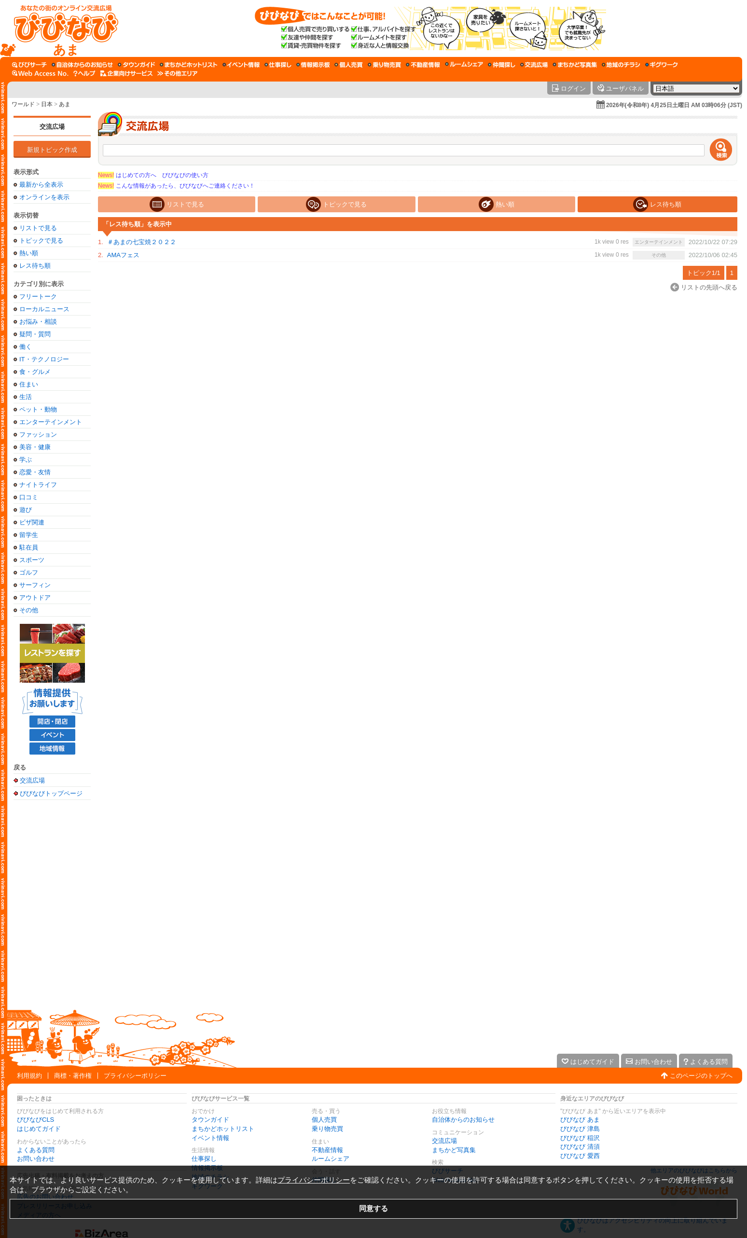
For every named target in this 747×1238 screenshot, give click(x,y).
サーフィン (35, 585)
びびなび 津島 (580, 1128)
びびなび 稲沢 (580, 1138)
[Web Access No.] (40, 73)
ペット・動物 (38, 409)
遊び (25, 510)
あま (64, 104)
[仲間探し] (501, 65)
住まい (28, 384)
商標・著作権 (73, 1075)
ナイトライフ (38, 484)
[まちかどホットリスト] (189, 65)
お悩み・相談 (38, 321)
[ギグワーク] (661, 65)
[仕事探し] (277, 65)
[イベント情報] (241, 65)
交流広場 (52, 126)
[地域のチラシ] (621, 65)
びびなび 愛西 (580, 1155)
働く (25, 347)
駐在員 (28, 547)
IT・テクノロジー (44, 359)
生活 (25, 397)
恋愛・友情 (35, 472)
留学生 (28, 535)
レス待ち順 (35, 265)
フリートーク (38, 296)
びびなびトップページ (51, 793)
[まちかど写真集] (575, 65)
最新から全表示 (41, 184)
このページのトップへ (701, 1076)
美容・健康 (35, 447)
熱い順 (28, 253)
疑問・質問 (35, 334)
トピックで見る (41, 240)
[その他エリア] (177, 73)
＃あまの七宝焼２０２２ (141, 242)
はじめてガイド (39, 1128)
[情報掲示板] (313, 65)
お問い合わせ (36, 1158)
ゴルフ (28, 572)
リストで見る (38, 228)
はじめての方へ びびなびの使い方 (153, 175)
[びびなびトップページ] (61, 28)
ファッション (38, 434)
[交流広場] (534, 65)
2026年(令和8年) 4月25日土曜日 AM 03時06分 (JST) (674, 105)
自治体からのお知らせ (463, 1119)
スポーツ (31, 560)
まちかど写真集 (454, 1150)
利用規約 (29, 1075)
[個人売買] (348, 65)
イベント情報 (210, 1138)
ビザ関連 (31, 522)
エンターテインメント (50, 422)
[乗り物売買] (384, 65)
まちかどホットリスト (223, 1128)
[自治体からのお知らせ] (82, 65)
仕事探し (204, 1158)
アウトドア (35, 597)
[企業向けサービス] (126, 73)
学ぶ (25, 459)
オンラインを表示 (44, 197)
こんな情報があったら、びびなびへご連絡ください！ (176, 185)
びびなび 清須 (580, 1146)
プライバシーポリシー (135, 1075)
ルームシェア (330, 1158)
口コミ (28, 497)
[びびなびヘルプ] (84, 73)
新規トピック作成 (52, 149)
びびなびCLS (35, 1119)
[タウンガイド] (136, 65)
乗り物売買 (327, 1128)
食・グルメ (35, 372)
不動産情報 (327, 1150)
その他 (28, 610)
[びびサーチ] (29, 65)
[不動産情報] (423, 65)
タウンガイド (210, 1119)
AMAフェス (123, 255)
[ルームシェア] (464, 65)
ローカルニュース (44, 309)
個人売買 (324, 1119)
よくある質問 (36, 1150)
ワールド (23, 104)
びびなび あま (580, 1119)
